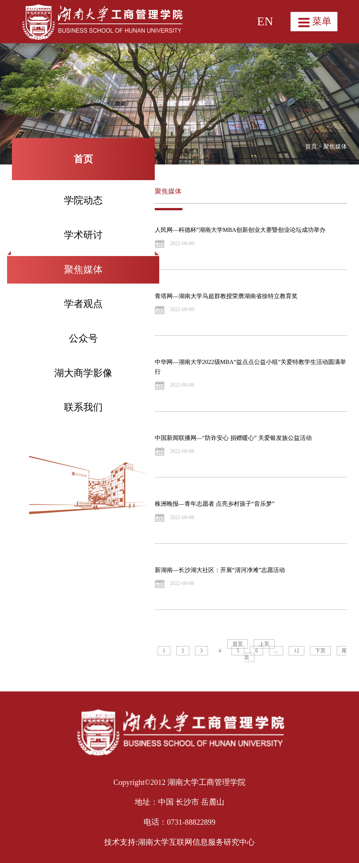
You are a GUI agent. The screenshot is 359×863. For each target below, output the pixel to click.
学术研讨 (83, 235)
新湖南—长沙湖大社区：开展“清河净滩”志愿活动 (220, 570)
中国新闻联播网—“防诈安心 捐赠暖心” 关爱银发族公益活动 (233, 438)
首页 (311, 146)
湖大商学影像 (83, 373)
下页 (320, 650)
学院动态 (83, 200)
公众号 (83, 338)
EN (265, 21)
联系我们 (83, 407)
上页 (264, 644)
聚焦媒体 (83, 269)
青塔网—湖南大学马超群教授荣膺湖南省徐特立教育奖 (226, 296)
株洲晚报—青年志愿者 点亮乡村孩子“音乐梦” (215, 504)
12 (296, 650)
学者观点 (83, 303)
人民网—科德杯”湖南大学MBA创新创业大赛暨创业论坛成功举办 (240, 230)
